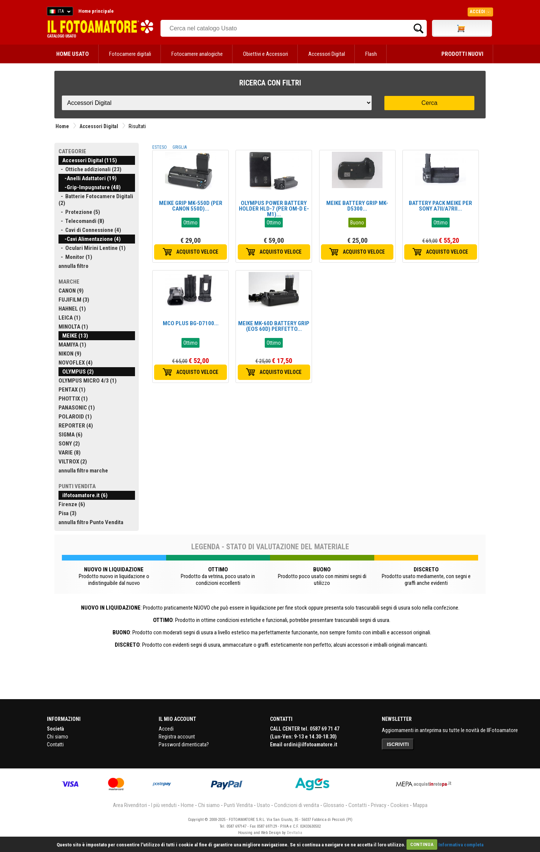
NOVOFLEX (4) (75, 362)
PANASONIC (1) (76, 407)
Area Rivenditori (130, 805)
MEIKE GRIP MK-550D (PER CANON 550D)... (190, 206)
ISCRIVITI (398, 744)
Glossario (333, 805)
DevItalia (294, 832)
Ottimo (190, 223)
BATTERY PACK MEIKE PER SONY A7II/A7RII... (440, 206)
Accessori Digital (326, 54)
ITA (58, 12)
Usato (263, 805)
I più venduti (164, 805)
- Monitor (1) (75, 257)
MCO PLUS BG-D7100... (191, 323)
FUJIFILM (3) (73, 299)
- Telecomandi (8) (81, 221)
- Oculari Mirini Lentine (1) (92, 248)
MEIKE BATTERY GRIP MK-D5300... (357, 206)
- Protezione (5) (79, 212)
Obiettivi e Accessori (265, 54)
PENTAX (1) (72, 389)
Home (62, 126)
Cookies (399, 805)
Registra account (177, 737)
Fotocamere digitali (130, 54)
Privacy (378, 805)
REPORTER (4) (75, 425)
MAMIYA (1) (72, 344)
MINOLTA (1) (73, 326)
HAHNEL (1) (72, 308)
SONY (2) (69, 443)
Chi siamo (57, 737)
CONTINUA (422, 844)
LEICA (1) (69, 317)
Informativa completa (460, 844)
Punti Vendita (238, 805)
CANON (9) (71, 290)
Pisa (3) (67, 513)
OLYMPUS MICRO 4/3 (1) (87, 380)
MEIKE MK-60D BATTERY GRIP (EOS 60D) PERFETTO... (273, 326)
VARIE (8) (69, 452)
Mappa (420, 805)
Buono (357, 223)
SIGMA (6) (70, 434)
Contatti (55, 744)
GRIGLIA (179, 147)
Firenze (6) (71, 504)
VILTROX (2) (72, 461)
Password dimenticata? (184, 744)
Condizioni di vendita (296, 805)
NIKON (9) (69, 353)
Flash (371, 54)
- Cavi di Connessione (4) (89, 230)
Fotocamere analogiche (197, 54)
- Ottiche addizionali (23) (90, 169)
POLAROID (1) (75, 416)
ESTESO (159, 147)
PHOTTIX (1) (73, 398)
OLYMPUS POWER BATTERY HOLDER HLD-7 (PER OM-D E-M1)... (274, 209)
